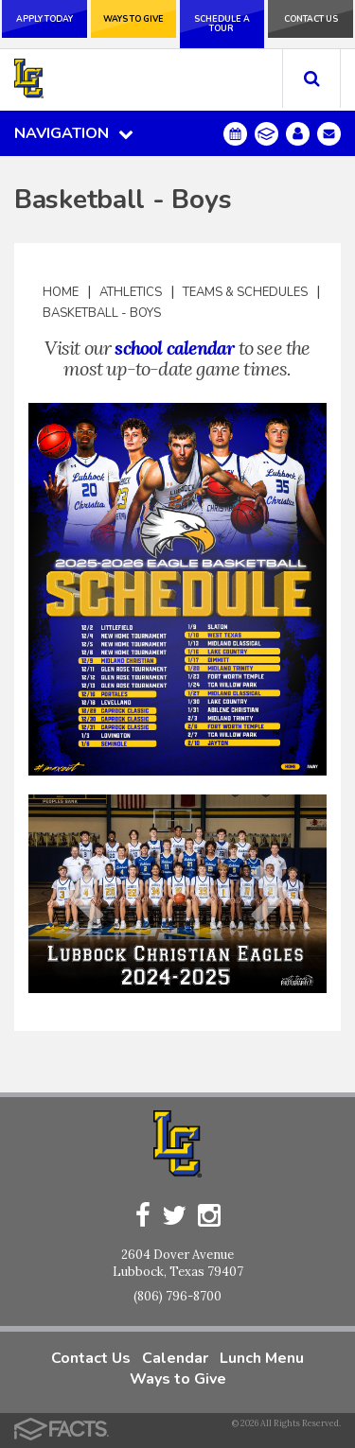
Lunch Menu (262, 1358)
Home (61, 292)
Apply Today (44, 19)
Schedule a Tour (222, 23)
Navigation (73, 133)
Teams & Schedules (245, 292)
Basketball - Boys (102, 313)
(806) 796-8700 (177, 1296)
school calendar (174, 347)
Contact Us (311, 19)
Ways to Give (133, 19)
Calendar (175, 1358)
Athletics (130, 292)
